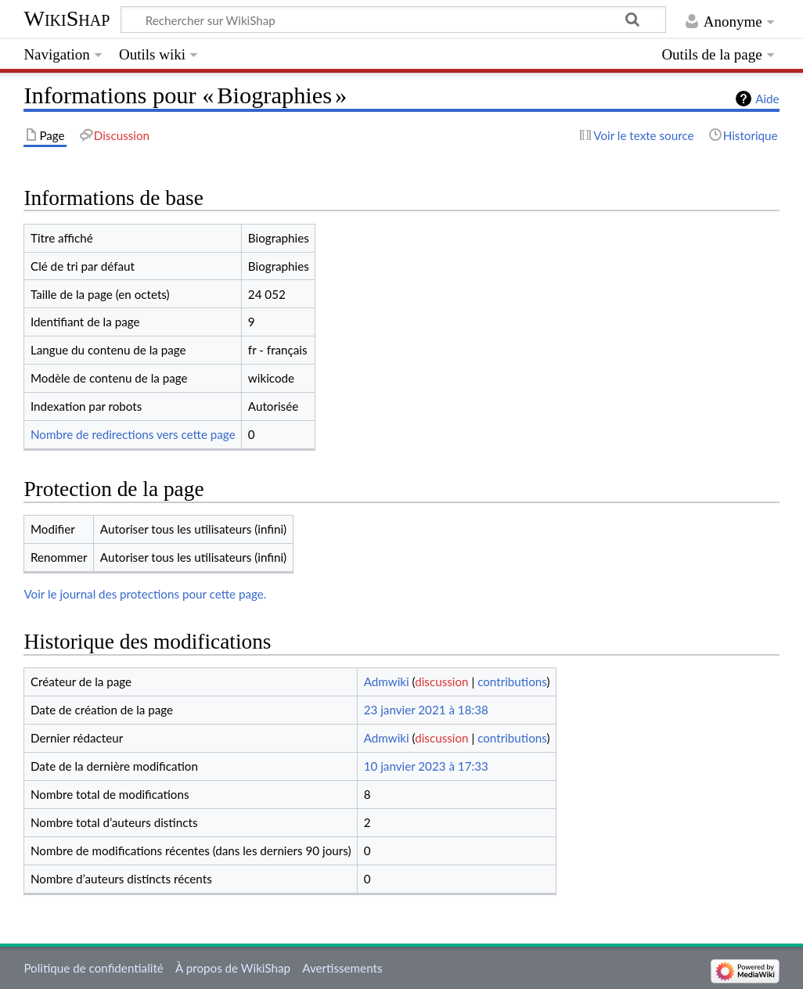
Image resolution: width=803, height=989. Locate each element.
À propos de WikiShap (232, 968)
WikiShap (66, 18)
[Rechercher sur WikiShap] (392, 19)
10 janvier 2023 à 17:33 (426, 766)
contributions (511, 681)
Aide (767, 99)
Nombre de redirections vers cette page (133, 434)
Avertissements (342, 968)
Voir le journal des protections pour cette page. (144, 594)
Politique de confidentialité (93, 968)
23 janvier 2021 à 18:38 (426, 710)
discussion (441, 681)
